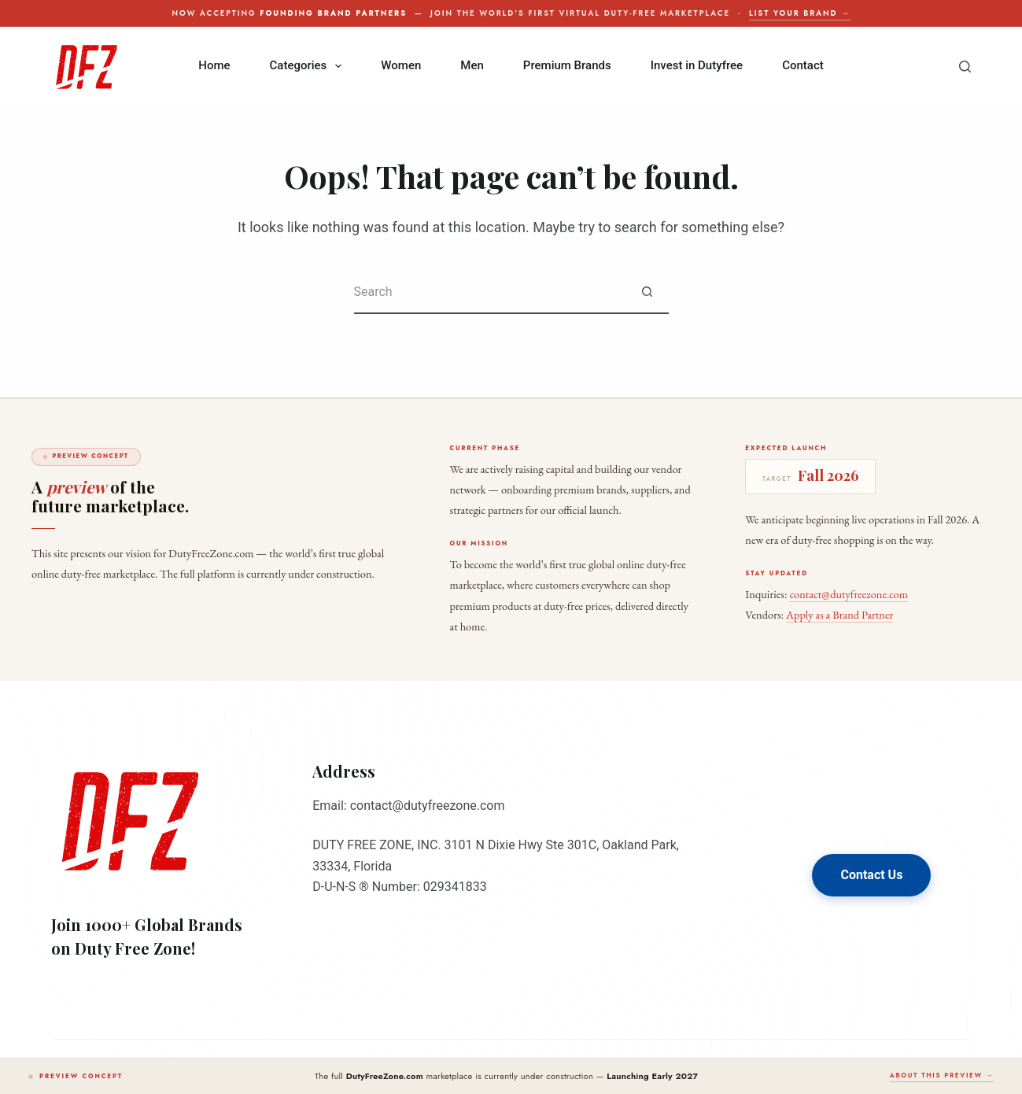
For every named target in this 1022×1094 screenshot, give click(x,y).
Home (214, 65)
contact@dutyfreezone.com (848, 593)
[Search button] (647, 292)
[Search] (965, 66)
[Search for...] (489, 292)
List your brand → (799, 13)
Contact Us (871, 874)
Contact (803, 65)
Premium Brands (567, 65)
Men (472, 65)
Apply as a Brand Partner (839, 614)
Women (401, 65)
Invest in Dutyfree (697, 65)
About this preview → (942, 1075)
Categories (309, 66)
